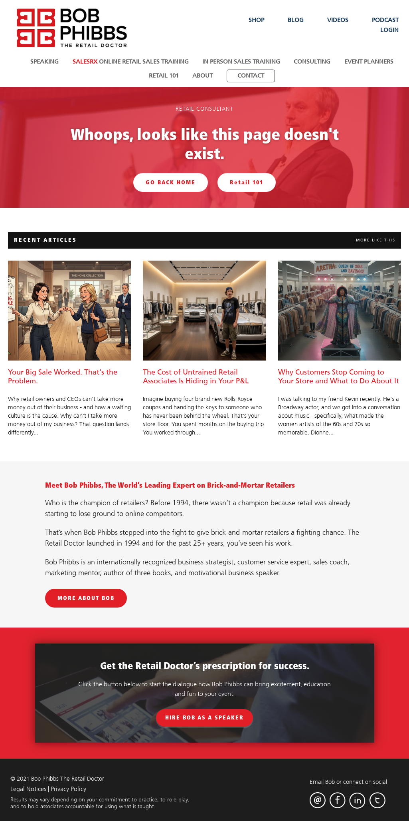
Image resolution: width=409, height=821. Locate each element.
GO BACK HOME (171, 180)
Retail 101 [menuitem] (165, 75)
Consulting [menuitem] (310, 61)
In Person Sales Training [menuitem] (241, 61)
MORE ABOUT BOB (86, 596)
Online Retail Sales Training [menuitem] (132, 61)
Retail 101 (246, 180)
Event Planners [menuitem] (366, 61)
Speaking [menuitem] (47, 61)
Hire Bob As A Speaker (204, 716)
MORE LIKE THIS (375, 239)
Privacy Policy (68, 788)
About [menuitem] (202, 75)
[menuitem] (249, 74)
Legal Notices (28, 788)
